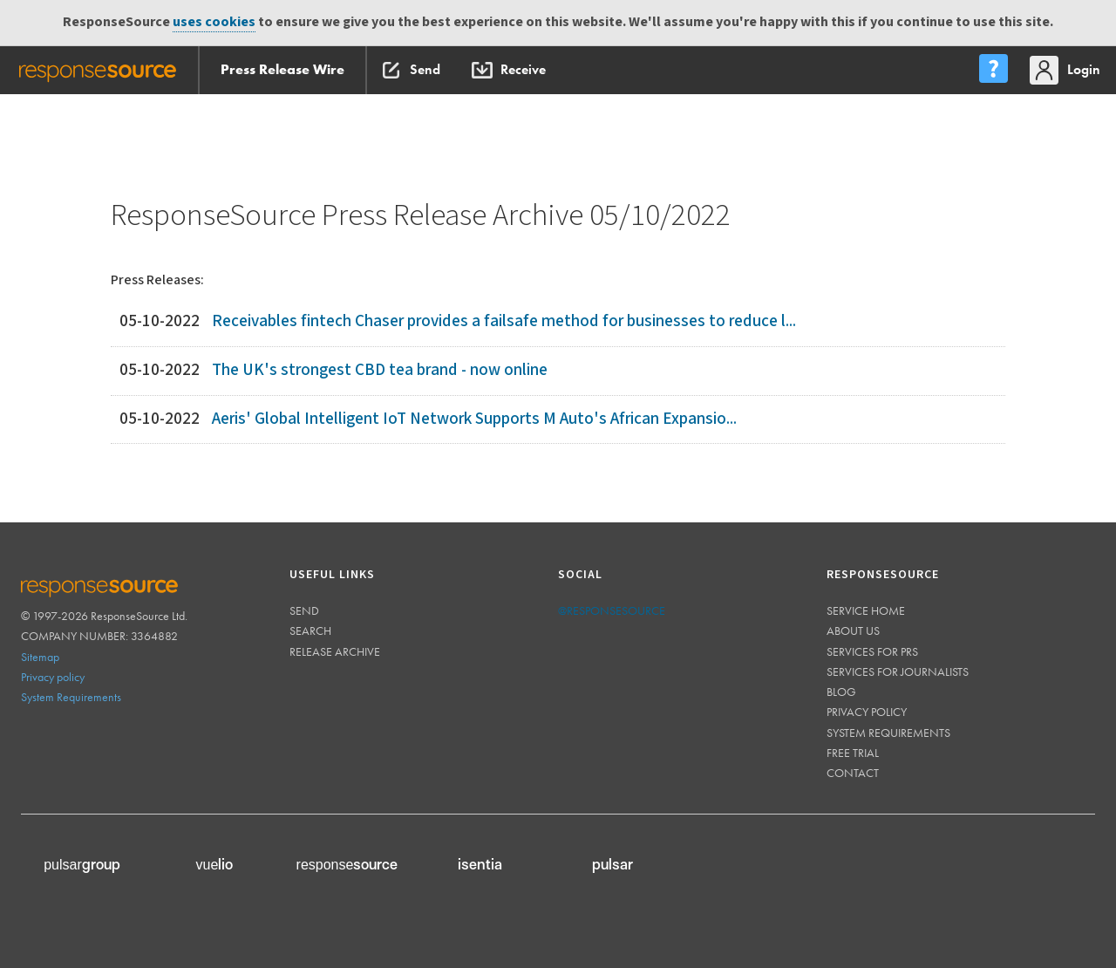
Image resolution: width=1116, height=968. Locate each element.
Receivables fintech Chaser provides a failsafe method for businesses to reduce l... (504, 321)
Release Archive (334, 651)
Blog (841, 691)
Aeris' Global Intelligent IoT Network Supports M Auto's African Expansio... (474, 419)
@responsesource (611, 610)
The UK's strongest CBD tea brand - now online (380, 370)
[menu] (993, 70)
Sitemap (40, 657)
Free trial (853, 752)
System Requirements (71, 697)
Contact (853, 773)
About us (853, 630)
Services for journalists (898, 671)
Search (310, 630)
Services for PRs (872, 651)
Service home (866, 610)
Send (304, 610)
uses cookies (214, 22)
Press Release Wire (282, 69)
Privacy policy (53, 677)
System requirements (888, 732)
